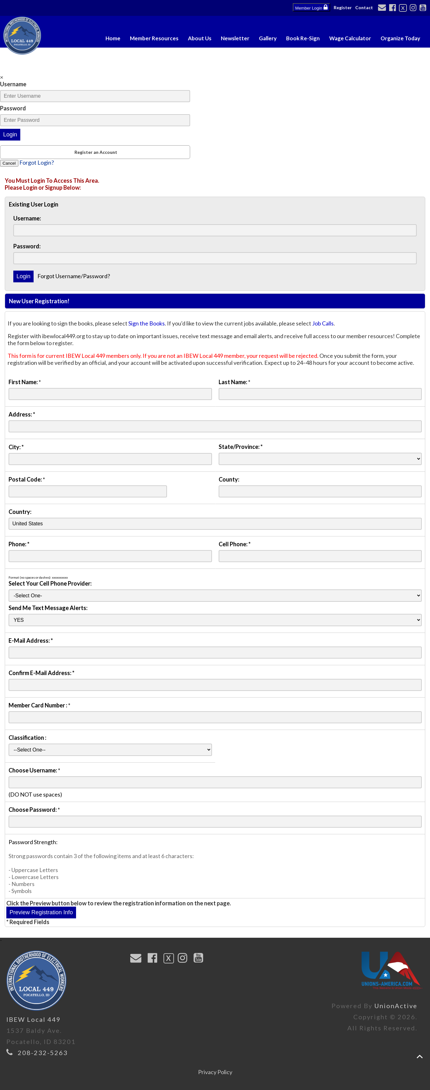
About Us (199, 38)
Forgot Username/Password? (73, 275)
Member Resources (154, 38)
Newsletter (235, 38)
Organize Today (400, 38)
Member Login (311, 7)
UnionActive (395, 1005)
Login (10, 134)
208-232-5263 (43, 1052)
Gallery (268, 38)
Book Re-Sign (303, 38)
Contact (364, 7)
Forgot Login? (36, 162)
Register (343, 7)
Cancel (9, 163)
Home (113, 38)
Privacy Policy (215, 1071)
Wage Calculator (350, 38)
